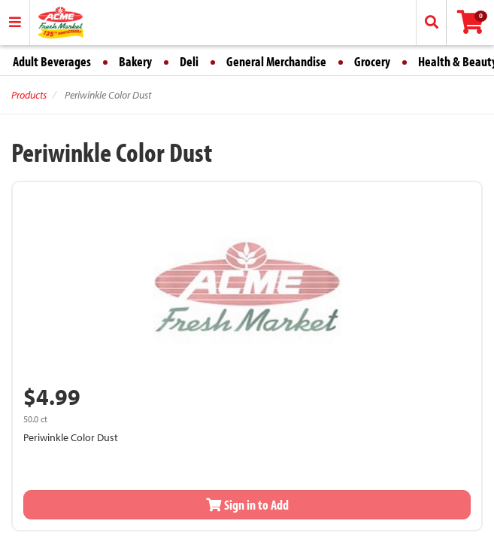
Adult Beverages (52, 61)
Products (29, 95)
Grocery (372, 61)
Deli (189, 61)
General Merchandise (276, 61)
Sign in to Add (247, 504)
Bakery (135, 61)
